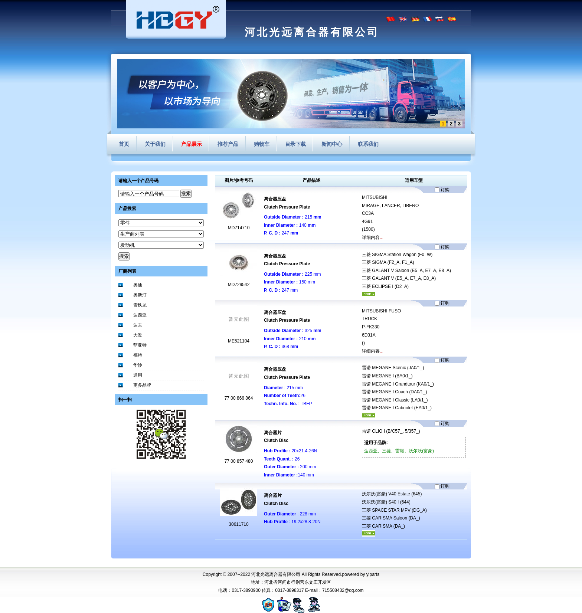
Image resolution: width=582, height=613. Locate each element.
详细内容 (371, 237)
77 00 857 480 (239, 461)
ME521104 (238, 341)
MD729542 (239, 284)
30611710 (238, 524)
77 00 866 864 (239, 398)
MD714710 (239, 227)
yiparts (372, 574)
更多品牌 (142, 385)
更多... (368, 294)
